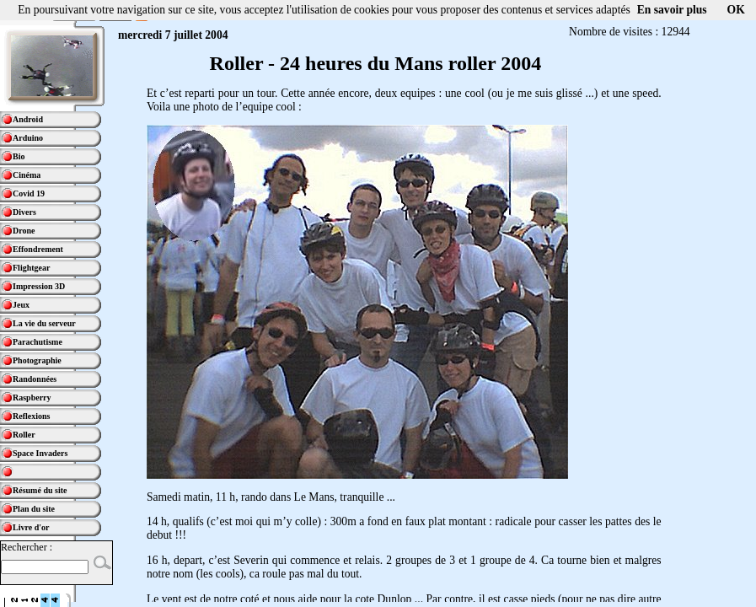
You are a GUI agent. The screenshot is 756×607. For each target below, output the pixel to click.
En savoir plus (672, 9)
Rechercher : (26, 547)
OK (736, 9)
